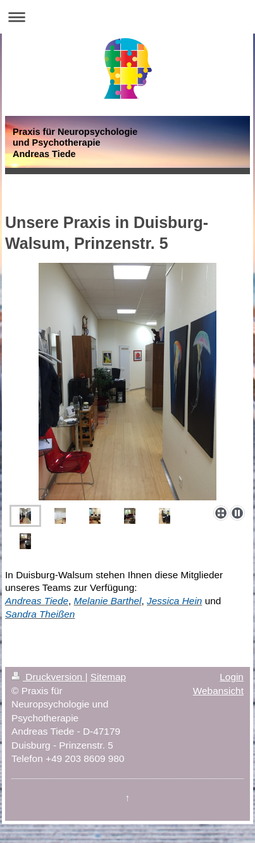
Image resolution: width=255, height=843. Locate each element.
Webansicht (218, 690)
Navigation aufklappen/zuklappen (127, 16)
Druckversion (48, 676)
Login (232, 676)
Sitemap (108, 676)
